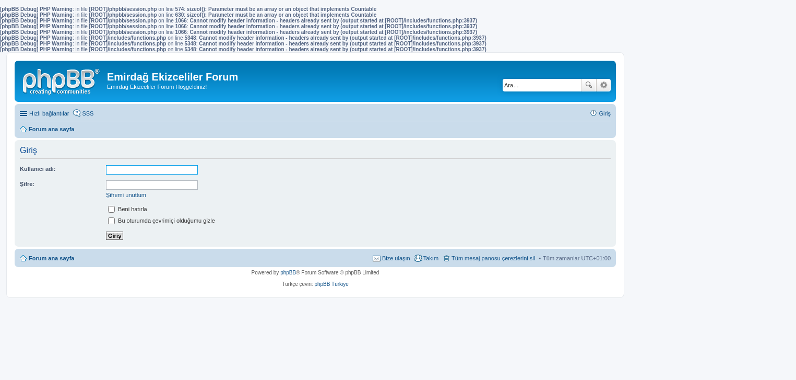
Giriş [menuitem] (605, 113)
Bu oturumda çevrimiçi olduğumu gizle (161, 220)
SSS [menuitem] (87, 113)
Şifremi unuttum (126, 195)
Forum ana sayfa (51, 258)
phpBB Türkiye (331, 284)
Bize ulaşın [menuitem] (396, 258)
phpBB (288, 272)
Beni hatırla (127, 209)
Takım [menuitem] (430, 258)
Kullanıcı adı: (37, 169)
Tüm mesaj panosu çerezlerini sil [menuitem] (493, 258)
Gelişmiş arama (604, 85)
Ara (589, 85)
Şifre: (27, 184)
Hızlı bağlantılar (49, 113)
